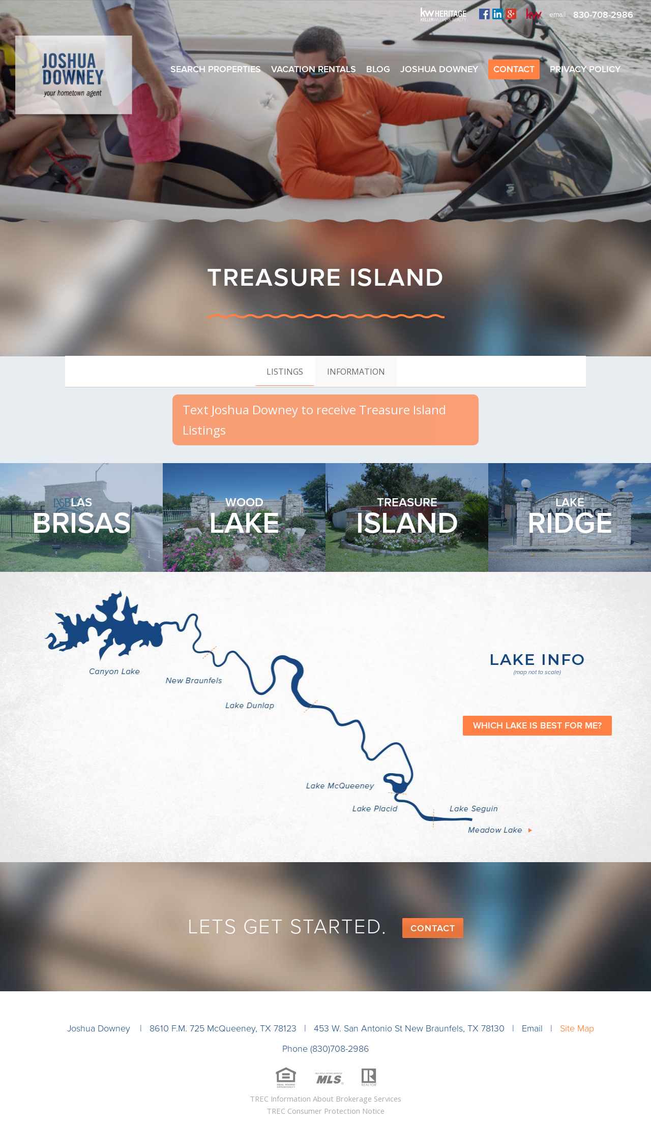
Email (532, 1028)
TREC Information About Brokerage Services (325, 1098)
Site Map (577, 1028)
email (557, 14)
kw (534, 14)
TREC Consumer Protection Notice (325, 1111)
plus (511, 14)
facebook (484, 14)
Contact (432, 928)
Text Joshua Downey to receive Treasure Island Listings (314, 419)
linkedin (497, 14)
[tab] (285, 371)
